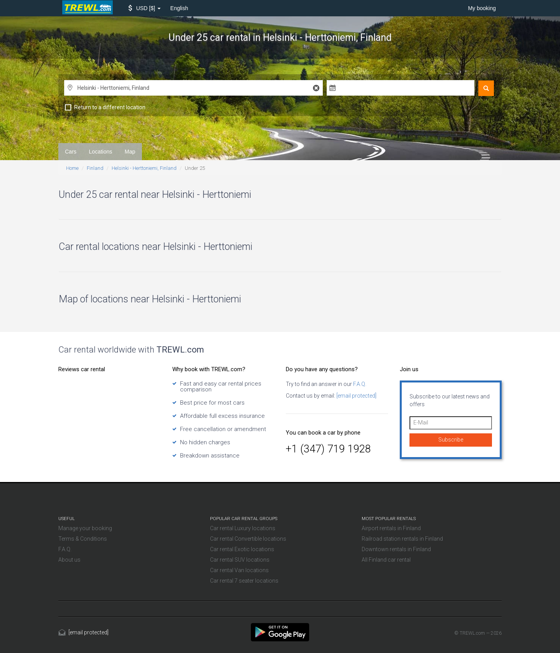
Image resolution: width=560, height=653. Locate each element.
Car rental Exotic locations (242, 549)
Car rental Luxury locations (242, 528)
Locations (100, 151)
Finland (95, 168)
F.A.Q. (359, 384)
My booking (482, 8)
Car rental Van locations (239, 570)
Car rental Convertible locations (248, 539)
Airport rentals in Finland (391, 528)
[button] (144, 8)
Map (130, 151)
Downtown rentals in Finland (396, 549)
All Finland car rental (386, 560)
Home (72, 168)
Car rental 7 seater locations (244, 581)
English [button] (179, 8)
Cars (71, 151)
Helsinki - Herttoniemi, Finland (144, 168)
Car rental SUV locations (240, 560)
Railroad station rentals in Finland (402, 539)
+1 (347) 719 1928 (328, 449)
